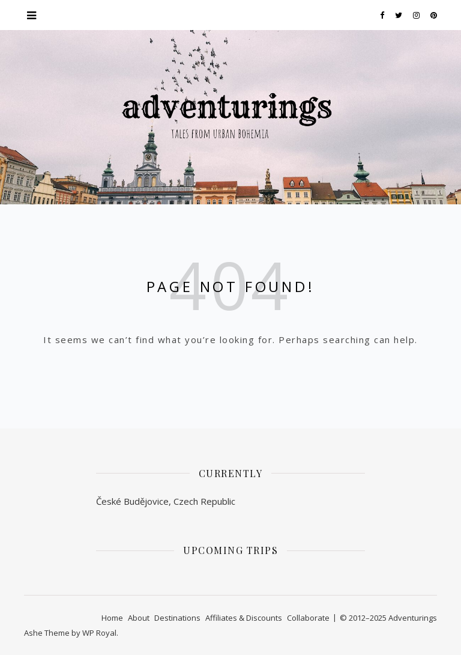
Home (112, 617)
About (138, 617)
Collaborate (308, 617)
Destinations (177, 617)
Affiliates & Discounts (243, 617)
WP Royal (99, 632)
